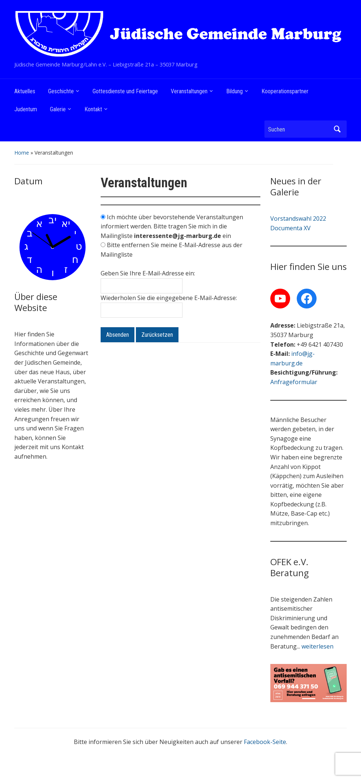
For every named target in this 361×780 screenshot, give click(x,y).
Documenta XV (290, 228)
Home (21, 152)
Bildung (234, 91)
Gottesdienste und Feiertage (125, 91)
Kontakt (93, 109)
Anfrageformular (293, 382)
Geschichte (61, 91)
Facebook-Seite (265, 742)
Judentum (25, 109)
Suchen (337, 129)
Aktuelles (24, 91)
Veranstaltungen (189, 91)
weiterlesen (317, 646)
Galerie (58, 109)
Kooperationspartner (284, 91)
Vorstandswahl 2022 (298, 218)
